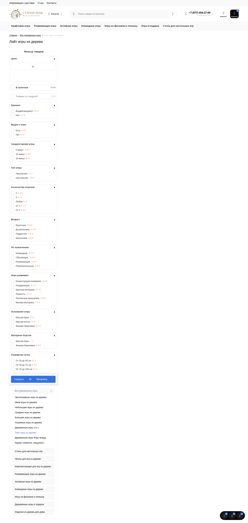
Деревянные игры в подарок (29, 504)
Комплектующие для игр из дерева (33, 466)
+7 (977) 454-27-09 (199, 12)
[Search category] (73, 13)
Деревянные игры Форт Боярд (30, 437)
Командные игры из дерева (29, 489)
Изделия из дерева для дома (30, 512)
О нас (41, 3)
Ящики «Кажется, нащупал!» (29, 442)
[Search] (172, 13)
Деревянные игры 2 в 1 (27, 427)
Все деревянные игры (26, 391)
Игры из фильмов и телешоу (29, 497)
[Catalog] (55, 14)
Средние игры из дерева (27, 412)
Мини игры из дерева (26, 402)
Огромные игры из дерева (28, 422)
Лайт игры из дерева (25, 432)
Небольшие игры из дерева (29, 407)
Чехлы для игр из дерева (28, 459)
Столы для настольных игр (29, 451)
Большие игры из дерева (27, 417)
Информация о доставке (22, 3)
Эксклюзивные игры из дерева (30, 397)
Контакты (51, 3)
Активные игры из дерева (28, 481)
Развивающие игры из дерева (30, 474)
